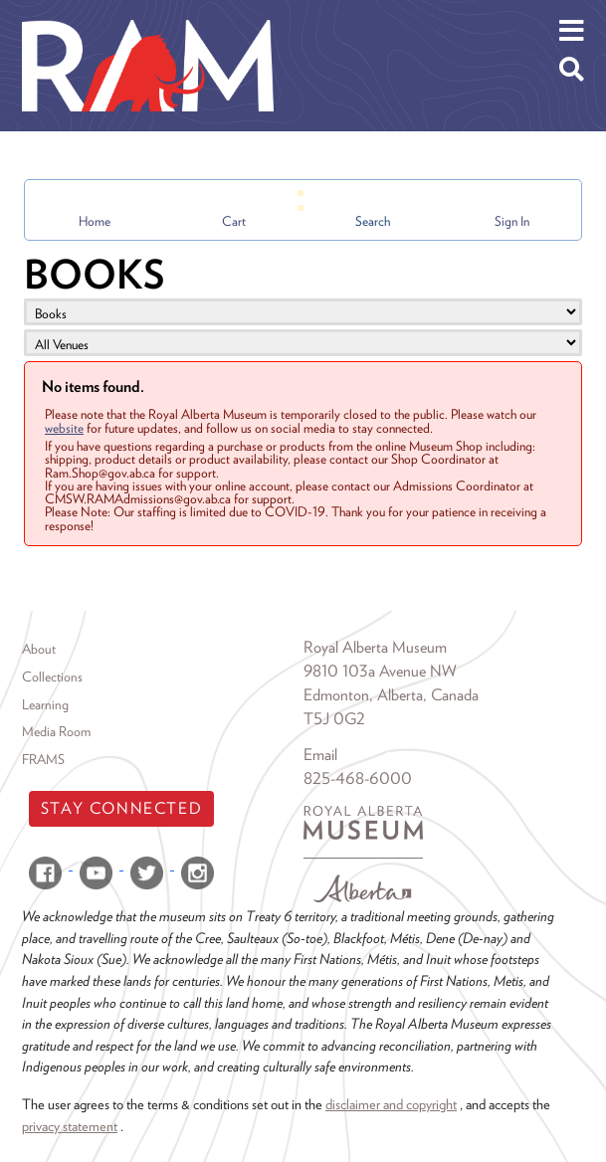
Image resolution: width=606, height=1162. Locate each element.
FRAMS (43, 759)
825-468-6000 (357, 778)
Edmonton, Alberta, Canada (391, 694)
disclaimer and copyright (391, 1103)
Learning (45, 704)
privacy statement (69, 1125)
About (39, 649)
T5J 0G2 (334, 718)
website (64, 428)
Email (320, 754)
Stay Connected (121, 808)
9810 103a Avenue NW (380, 671)
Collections (52, 676)
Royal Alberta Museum (375, 647)
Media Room (56, 731)
